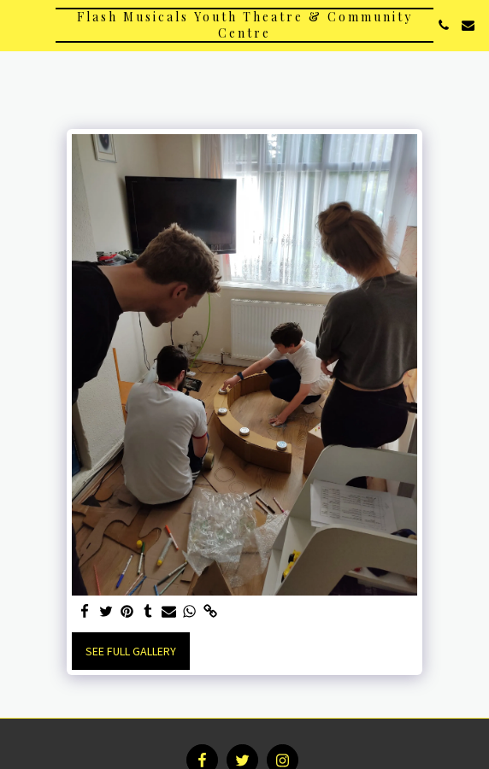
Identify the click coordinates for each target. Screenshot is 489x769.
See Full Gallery (130, 651)
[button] (18, 24)
